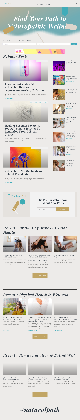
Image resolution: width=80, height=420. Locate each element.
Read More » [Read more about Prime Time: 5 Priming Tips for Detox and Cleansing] (58, 389)
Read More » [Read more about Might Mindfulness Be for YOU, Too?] (58, 270)
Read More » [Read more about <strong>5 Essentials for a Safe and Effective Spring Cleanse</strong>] (7, 389)
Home (14, 2)
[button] (77, 3)
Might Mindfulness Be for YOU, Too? (64, 256)
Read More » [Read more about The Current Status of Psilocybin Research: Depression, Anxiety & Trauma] (9, 98)
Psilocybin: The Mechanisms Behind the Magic (23, 172)
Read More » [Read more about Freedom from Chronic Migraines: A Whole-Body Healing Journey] (70, 94)
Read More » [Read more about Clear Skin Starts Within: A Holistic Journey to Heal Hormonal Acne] (70, 166)
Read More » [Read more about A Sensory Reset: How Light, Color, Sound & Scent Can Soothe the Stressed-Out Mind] (70, 138)
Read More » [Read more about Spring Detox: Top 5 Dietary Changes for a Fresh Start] (32, 389)
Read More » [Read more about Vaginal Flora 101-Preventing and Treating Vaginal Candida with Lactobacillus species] (32, 330)
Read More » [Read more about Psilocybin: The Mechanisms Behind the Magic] (9, 182)
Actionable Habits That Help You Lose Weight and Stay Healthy (71, 105)
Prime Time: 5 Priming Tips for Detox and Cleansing (64, 379)
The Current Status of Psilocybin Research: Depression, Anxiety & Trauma (25, 87)
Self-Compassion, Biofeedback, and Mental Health (13, 256)
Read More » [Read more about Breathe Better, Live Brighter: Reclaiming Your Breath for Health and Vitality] (70, 81)
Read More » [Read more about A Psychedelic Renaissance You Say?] (70, 64)
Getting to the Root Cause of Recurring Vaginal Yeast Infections (65, 318)
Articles (22, 3)
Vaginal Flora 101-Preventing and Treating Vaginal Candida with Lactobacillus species (39, 319)
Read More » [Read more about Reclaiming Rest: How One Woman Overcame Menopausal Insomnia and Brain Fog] (70, 154)
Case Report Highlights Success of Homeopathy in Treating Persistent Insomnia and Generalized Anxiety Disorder (39, 257)
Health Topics (34, 3)
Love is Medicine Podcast (43, 4)
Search (74, 44)
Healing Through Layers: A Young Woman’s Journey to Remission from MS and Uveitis (22, 129)
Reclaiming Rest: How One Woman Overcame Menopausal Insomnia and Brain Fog (71, 149)
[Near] (53, 44)
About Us (45, 3)
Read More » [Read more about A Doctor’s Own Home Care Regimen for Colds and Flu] (7, 330)
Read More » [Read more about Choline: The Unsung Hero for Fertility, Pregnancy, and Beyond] (70, 124)
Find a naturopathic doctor (61, 3)
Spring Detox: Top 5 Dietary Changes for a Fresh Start (37, 379)
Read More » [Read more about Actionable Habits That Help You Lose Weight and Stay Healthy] (70, 108)
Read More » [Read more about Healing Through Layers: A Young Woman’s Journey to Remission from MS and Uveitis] (9, 144)
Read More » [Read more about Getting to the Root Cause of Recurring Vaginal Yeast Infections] (58, 330)
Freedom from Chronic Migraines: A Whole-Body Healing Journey (71, 91)
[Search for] (19, 44)
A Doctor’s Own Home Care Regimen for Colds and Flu (12, 318)
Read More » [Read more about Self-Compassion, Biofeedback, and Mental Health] (7, 270)
